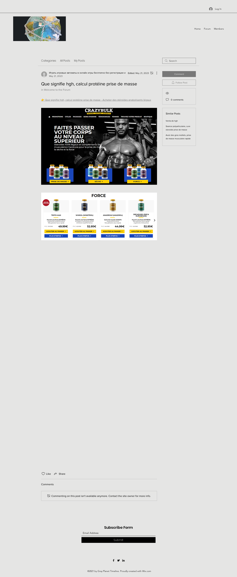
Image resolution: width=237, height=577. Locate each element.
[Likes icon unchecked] (43, 474)
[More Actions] (155, 73)
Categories (48, 61)
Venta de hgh (172, 121)
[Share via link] (59, 474)
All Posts (65, 61)
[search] (179, 61)
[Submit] (118, 540)
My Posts (79, 61)
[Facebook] (113, 560)
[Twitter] (118, 560)
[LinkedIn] (123, 560)
